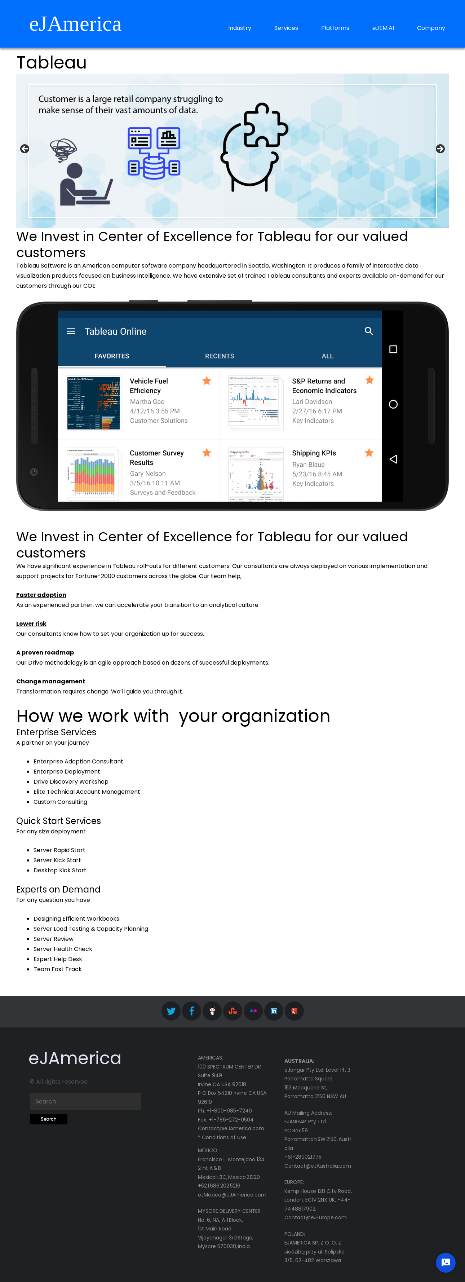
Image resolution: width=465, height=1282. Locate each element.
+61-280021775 (303, 1156)
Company (431, 28)
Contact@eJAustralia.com (317, 1165)
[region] (232, 151)
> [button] (439, 149)
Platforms (335, 28)
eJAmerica (75, 23)
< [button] (25, 149)
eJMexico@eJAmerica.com (232, 1194)
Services (286, 28)
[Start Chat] (446, 1263)
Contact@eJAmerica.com (231, 1128)
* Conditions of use (222, 1137)
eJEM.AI (383, 28)
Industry (239, 28)
